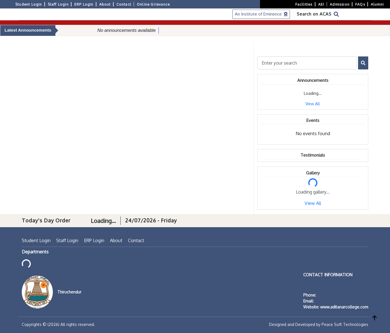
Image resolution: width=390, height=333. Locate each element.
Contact (123, 4)
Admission (340, 4)
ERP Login (84, 4)
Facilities (304, 4)
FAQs (360, 4)
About (105, 4)
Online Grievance (153, 4)
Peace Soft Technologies (345, 324)
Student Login (28, 4)
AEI (321, 4)
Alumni (377, 4)
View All (313, 103)
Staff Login (58, 4)
